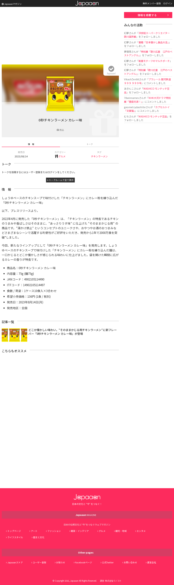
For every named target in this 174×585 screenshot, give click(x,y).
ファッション (54, 531)
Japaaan (87, 3)
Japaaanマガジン (12, 4)
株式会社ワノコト (113, 580)
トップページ (14, 531)
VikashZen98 (131, 79)
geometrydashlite (135, 107)
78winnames (131, 98)
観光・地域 (121, 531)
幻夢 (126, 33)
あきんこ (129, 88)
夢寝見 (127, 51)
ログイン (167, 3)
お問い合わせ (130, 562)
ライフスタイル (15, 537)
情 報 (31, 144)
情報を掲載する (147, 15)
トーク (90, 144)
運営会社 (151, 562)
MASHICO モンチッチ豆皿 (153, 116)
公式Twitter (108, 562)
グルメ (61, 156)
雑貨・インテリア (80, 531)
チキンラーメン (99, 156)
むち (126, 116)
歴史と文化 (38, 537)
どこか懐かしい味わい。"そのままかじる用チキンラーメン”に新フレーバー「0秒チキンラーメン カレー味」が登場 (72, 332)
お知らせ (60, 562)
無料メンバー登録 (152, 3)
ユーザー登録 (39, 562)
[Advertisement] (60, 36)
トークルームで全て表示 (60, 180)
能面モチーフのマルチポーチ (154, 61)
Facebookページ (83, 562)
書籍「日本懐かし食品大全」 (154, 42)
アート (34, 531)
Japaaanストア (15, 562)
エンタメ (141, 531)
